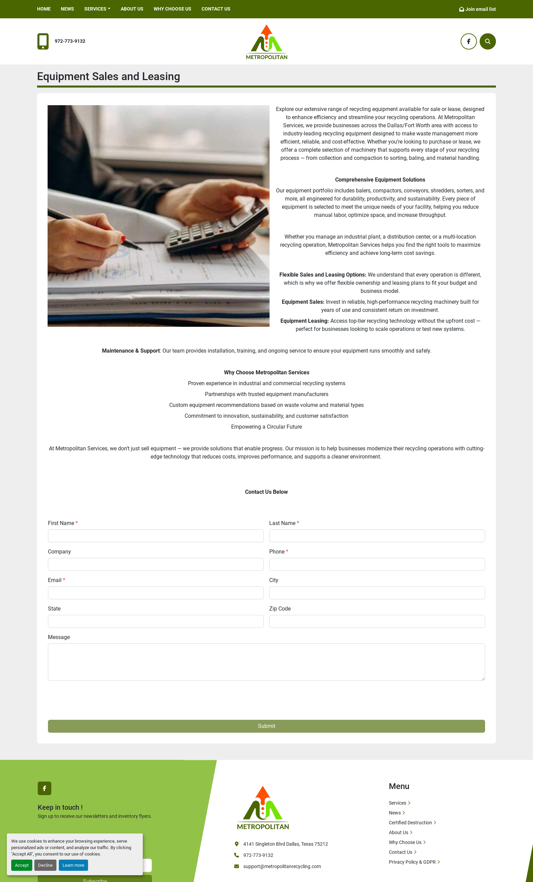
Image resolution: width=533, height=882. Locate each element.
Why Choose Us (172, 9)
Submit (266, 726)
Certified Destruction (410, 822)
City (273, 580)
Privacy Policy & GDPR (412, 862)
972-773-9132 (70, 41)
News (67, 9)
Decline (45, 865)
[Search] (488, 41)
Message (59, 637)
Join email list (480, 9)
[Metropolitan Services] (263, 806)
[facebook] (469, 41)
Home (44, 9)
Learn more (73, 865)
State (54, 608)
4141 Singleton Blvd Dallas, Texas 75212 (285, 844)
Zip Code (280, 608)
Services (397, 803)
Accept (22, 865)
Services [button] (95, 9)
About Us (132, 9)
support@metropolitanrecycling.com (282, 866)
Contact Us (216, 9)
